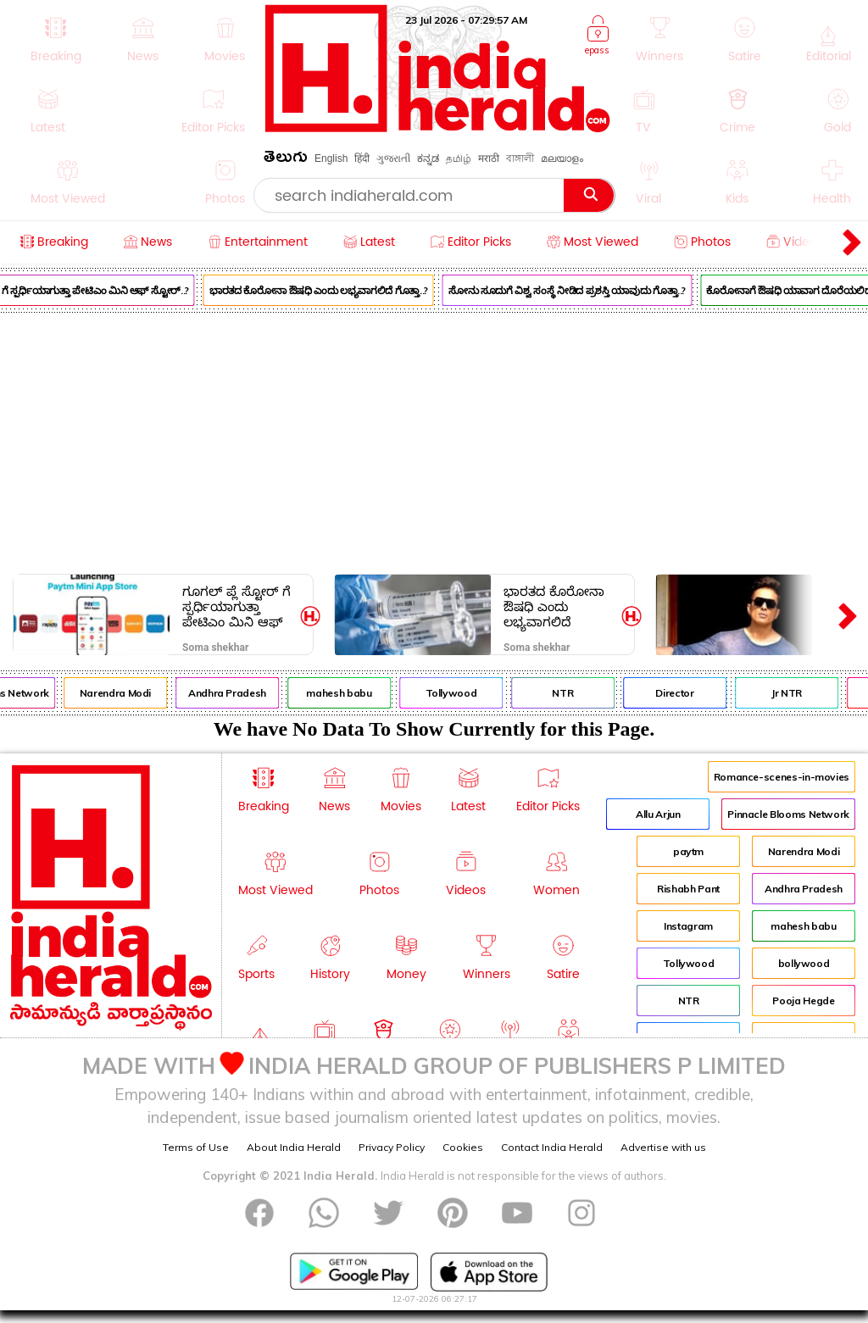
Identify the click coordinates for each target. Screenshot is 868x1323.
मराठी (488, 158)
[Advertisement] (434, 440)
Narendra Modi (121, 693)
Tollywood (456, 693)
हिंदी (362, 158)
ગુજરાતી (393, 158)
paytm (688, 851)
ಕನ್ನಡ (428, 158)
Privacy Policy (392, 1147)
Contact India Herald (552, 1147)
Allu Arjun (658, 814)
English (331, 158)
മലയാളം (562, 158)
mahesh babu (344, 693)
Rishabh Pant (688, 888)
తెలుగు (286, 160)
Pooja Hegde (803, 1000)
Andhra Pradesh (233, 693)
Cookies (462, 1147)
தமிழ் (458, 158)
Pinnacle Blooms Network (788, 814)
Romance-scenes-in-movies (781, 776)
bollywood (804, 963)
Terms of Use (196, 1147)
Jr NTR (792, 693)
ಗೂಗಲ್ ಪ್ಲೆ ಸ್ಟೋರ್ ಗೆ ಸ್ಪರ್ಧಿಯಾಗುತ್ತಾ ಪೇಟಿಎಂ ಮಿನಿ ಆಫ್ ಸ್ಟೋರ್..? (236, 606)
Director (680, 693)
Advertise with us (663, 1147)
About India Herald (294, 1147)
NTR (568, 693)
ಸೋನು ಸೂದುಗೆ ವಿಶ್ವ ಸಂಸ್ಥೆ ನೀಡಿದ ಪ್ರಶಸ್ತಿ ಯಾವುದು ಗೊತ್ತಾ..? (573, 290)
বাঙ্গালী (520, 158)
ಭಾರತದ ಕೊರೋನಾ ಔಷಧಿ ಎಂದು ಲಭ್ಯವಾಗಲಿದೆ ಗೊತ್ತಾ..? (324, 290)
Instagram (688, 926)
